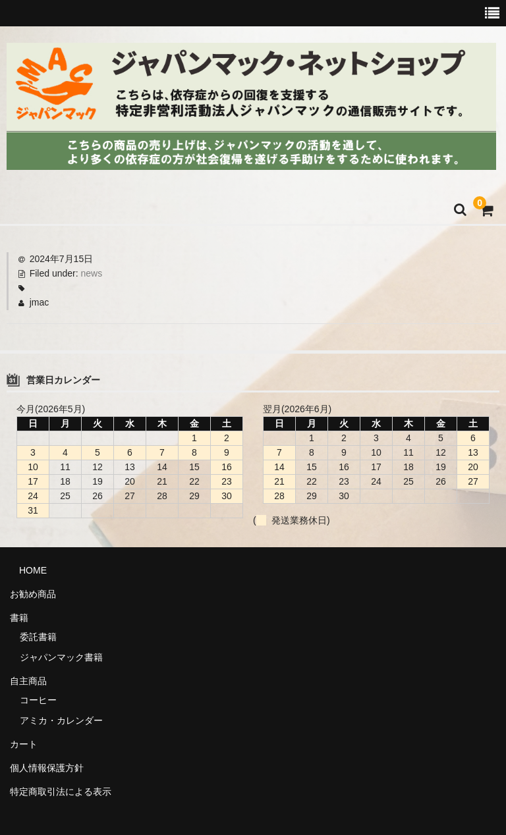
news (92, 273)
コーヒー (38, 700)
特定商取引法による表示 (60, 791)
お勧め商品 (33, 594)
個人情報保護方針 (47, 768)
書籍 (19, 617)
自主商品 (28, 681)
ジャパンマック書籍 (61, 657)
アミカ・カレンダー (61, 720)
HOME (28, 570)
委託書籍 (38, 637)
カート (24, 744)
